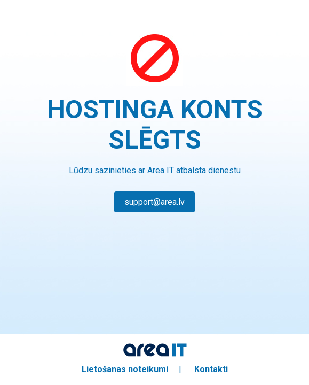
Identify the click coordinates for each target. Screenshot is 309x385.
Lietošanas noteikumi (125, 369)
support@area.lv (154, 202)
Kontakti (211, 369)
